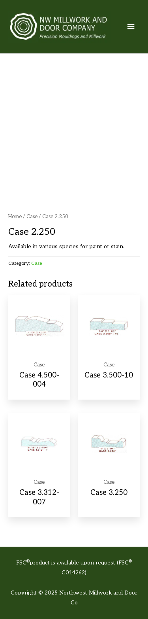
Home (15, 217)
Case (31, 217)
